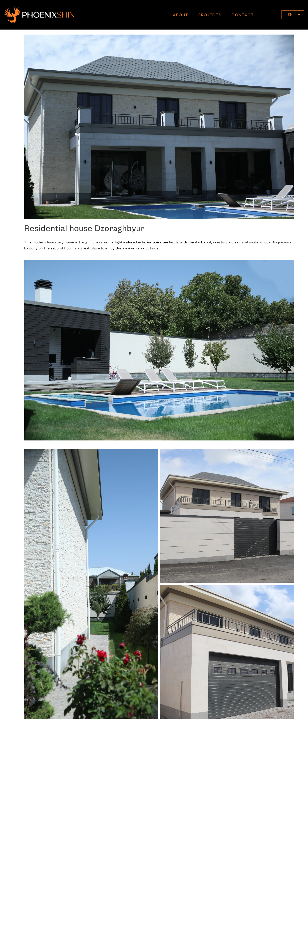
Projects (210, 15)
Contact (243, 15)
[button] (293, 14)
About (180, 15)
